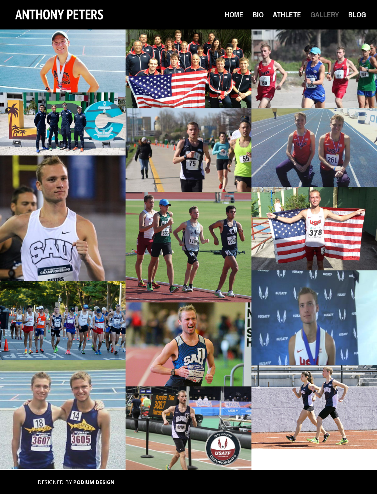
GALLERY (324, 16)
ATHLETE (287, 16)
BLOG (357, 16)
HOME (234, 16)
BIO (258, 16)
